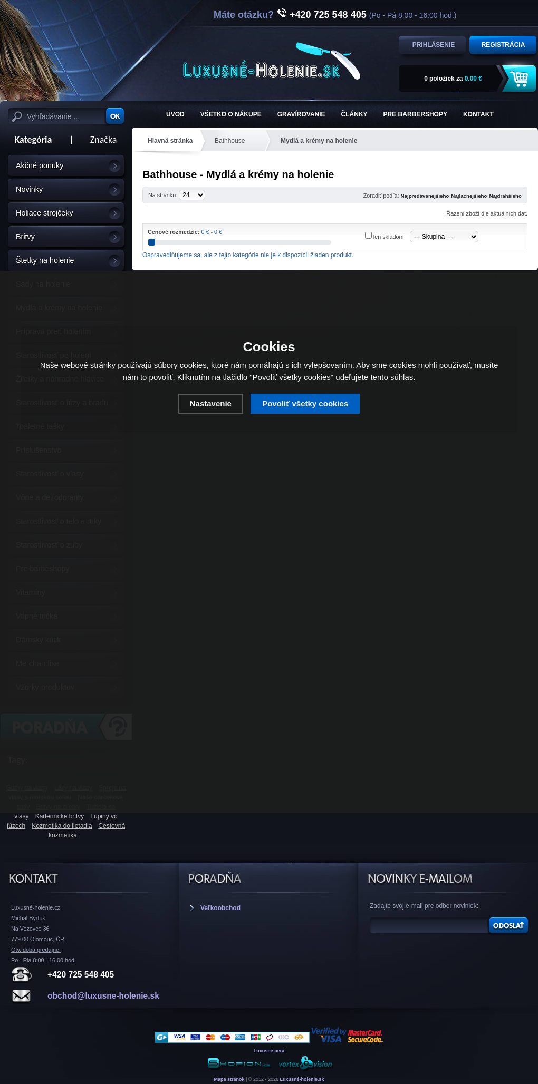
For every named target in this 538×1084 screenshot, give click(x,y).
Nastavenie (211, 403)
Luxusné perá (269, 1050)
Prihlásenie (433, 44)
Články (354, 114)
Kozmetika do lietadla (62, 825)
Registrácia (503, 44)
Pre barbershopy (415, 114)
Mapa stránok (229, 1079)
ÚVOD (175, 114)
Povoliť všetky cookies (305, 403)
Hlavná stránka (170, 140)
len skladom (388, 236)
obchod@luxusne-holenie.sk (103, 995)
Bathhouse (230, 140)
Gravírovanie (301, 114)
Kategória (30, 139)
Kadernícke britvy (59, 816)
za (453, 78)
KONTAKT (478, 114)
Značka (103, 139)
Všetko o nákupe (231, 114)
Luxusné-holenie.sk (302, 1079)
